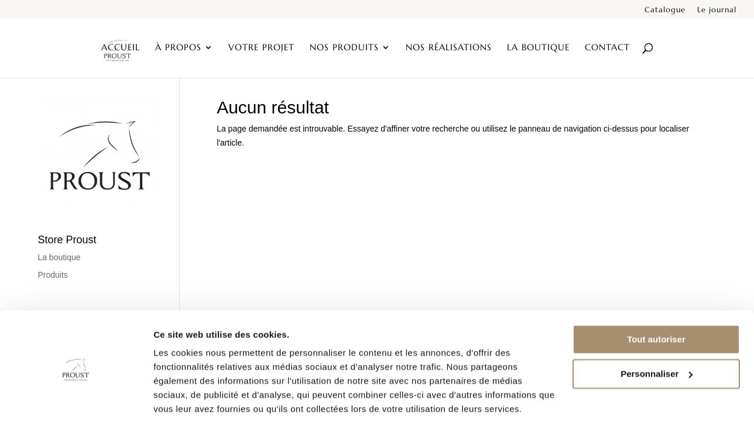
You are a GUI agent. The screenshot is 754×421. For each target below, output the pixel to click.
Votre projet (261, 48)
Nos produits (344, 48)
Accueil (120, 48)
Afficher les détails (192, 398)
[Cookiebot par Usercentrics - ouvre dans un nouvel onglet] (76, 398)
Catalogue (665, 10)
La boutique (538, 48)
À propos (178, 48)
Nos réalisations (449, 48)
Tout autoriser (656, 296)
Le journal (716, 10)
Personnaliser (657, 330)
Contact (607, 48)
